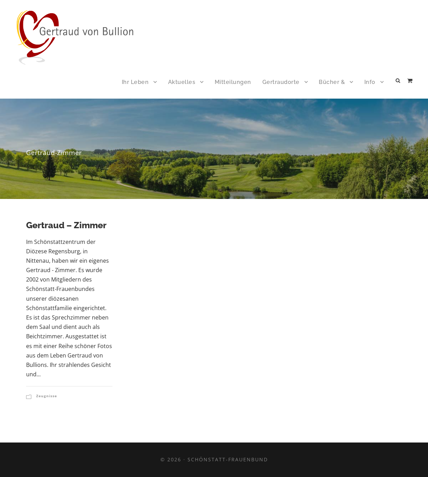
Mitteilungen (233, 82)
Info (369, 82)
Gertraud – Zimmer (66, 225)
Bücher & (332, 82)
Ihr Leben (135, 82)
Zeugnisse (46, 395)
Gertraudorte (281, 82)
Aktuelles (182, 82)
